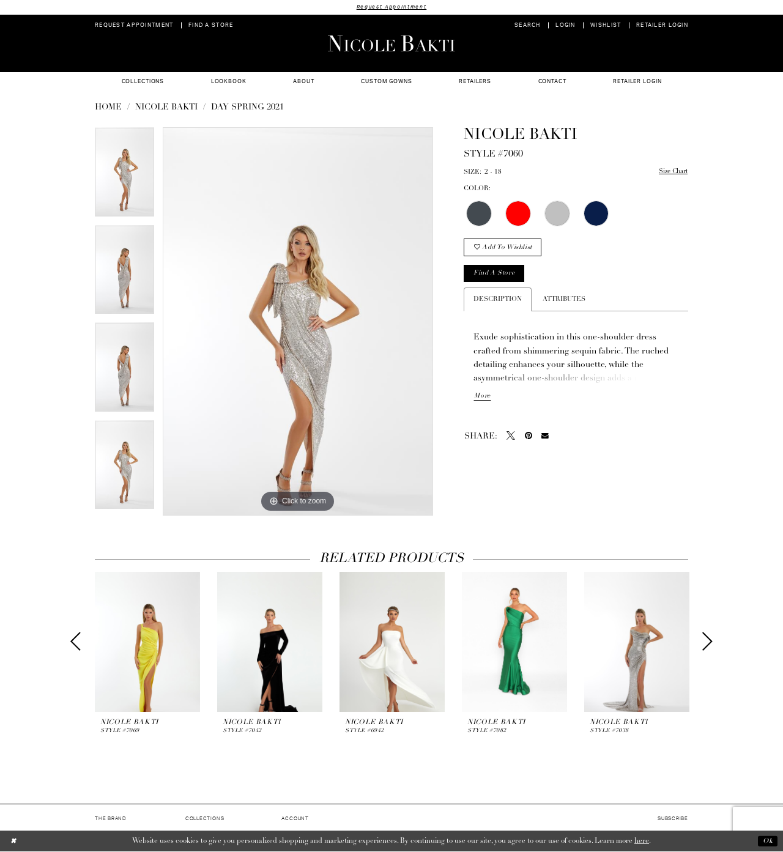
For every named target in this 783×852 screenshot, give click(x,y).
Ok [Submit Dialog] (767, 841)
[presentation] (147, 642)
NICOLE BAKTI (166, 108)
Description (497, 301)
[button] (565, 25)
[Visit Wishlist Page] (606, 25)
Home (108, 108)
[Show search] (527, 25)
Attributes (564, 301)
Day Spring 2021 (247, 108)
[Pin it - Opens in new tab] (528, 438)
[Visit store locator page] (211, 25)
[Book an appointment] (134, 25)
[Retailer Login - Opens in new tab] (662, 25)
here (641, 841)
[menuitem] (134, 25)
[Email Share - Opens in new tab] (545, 438)
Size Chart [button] (672, 172)
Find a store (495, 275)
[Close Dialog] (14, 841)
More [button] (482, 398)
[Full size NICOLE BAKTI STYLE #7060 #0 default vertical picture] (297, 322)
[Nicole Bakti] (391, 43)
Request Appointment (391, 7)
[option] (124, 176)
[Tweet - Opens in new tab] (511, 438)
